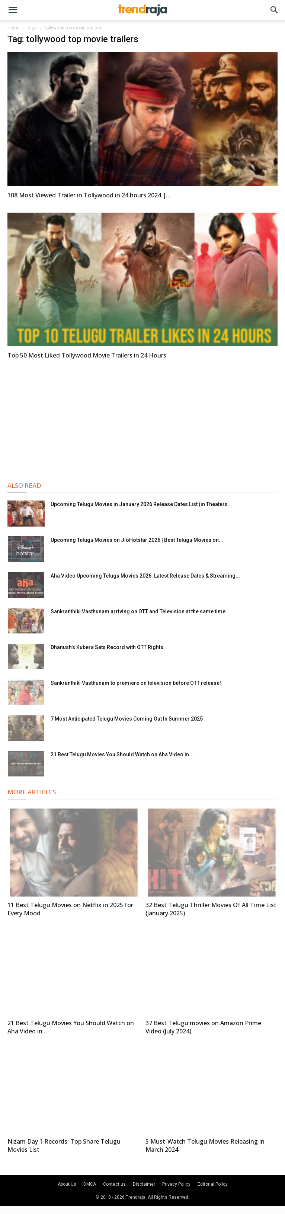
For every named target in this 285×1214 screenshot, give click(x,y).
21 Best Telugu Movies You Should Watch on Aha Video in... (122, 754)
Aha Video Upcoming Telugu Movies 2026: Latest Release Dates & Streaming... (145, 576)
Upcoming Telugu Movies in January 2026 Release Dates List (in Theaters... (141, 504)
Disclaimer (144, 1184)
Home (13, 28)
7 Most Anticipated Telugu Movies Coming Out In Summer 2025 (127, 719)
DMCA (89, 1184)
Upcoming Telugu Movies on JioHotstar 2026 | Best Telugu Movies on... (137, 540)
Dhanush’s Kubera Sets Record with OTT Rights (107, 647)
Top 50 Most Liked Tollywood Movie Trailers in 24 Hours (86, 355)
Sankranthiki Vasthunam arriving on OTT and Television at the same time (138, 611)
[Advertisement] (142, 419)
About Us (67, 1184)
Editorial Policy (213, 1184)
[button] (13, 10)
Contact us (114, 1184)
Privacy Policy (176, 1184)
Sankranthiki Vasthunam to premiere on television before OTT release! (136, 683)
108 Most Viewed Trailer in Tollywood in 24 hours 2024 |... (88, 195)
